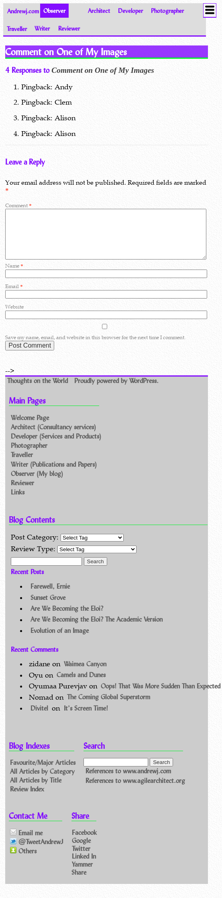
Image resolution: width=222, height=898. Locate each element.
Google (81, 849)
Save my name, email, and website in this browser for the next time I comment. (95, 347)
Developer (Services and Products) (56, 445)
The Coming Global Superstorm (108, 706)
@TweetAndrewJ (36, 851)
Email (13, 295)
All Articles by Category (42, 780)
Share (78, 881)
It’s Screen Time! (86, 717)
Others (23, 860)
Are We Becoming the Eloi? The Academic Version (97, 629)
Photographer (167, 10)
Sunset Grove (48, 607)
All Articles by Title (35, 789)
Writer (42, 28)
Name (14, 275)
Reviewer (69, 28)
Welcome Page (30, 427)
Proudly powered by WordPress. (116, 390)
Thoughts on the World (38, 390)
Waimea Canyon (85, 673)
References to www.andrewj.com (128, 780)
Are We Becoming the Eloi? (67, 618)
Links (17, 501)
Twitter (81, 857)
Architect (99, 10)
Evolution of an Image (60, 640)
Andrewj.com (23, 10)
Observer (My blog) (37, 483)
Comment (18, 205)
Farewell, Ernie (50, 595)
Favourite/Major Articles (42, 772)
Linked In (84, 865)
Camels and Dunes (81, 684)
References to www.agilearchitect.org (135, 790)
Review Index (27, 798)
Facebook (84, 842)
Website (14, 316)
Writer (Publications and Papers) (54, 474)
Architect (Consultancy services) (53, 436)
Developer (130, 10)
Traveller (17, 28)
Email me (26, 842)
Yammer (82, 873)
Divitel (39, 717)
